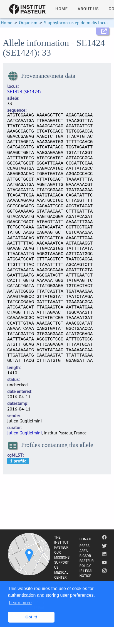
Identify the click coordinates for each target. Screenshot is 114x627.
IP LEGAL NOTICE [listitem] (86, 573)
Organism (28, 22)
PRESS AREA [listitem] (85, 548)
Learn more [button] (20, 602)
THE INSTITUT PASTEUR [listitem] (61, 542)
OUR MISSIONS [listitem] (62, 555)
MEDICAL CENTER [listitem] (61, 575)
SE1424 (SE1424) (24, 91)
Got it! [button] (31, 617)
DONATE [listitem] (86, 539)
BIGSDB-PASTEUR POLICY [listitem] (87, 561)
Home (6, 22)
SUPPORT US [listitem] (61, 565)
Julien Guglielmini (24, 433)
